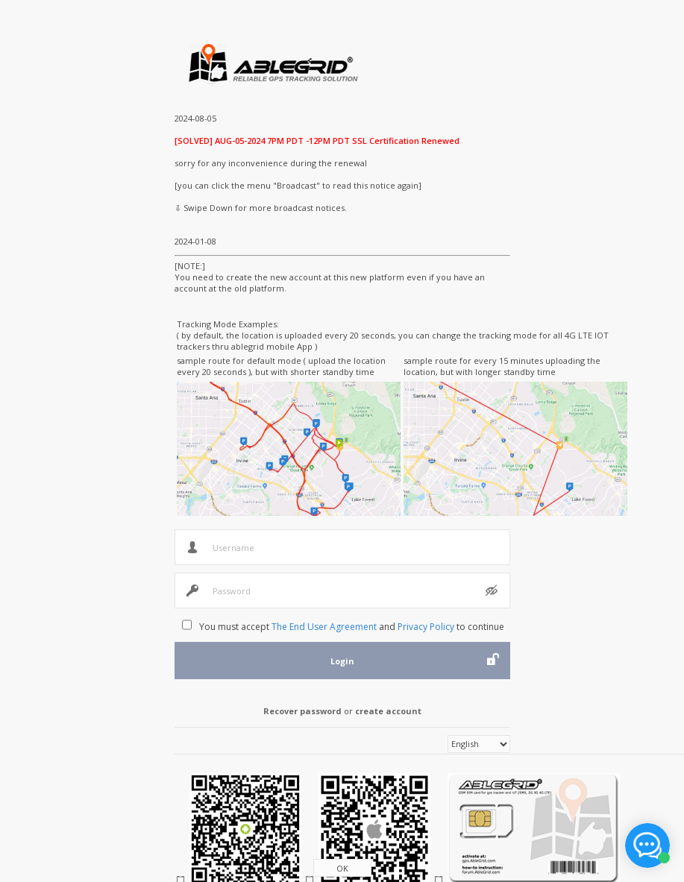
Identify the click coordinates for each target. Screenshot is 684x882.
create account (388, 710)
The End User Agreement (324, 626)
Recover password (302, 710)
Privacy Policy (426, 626)
